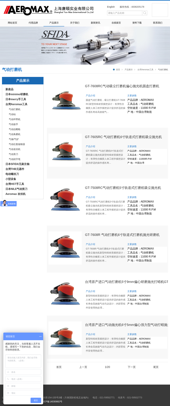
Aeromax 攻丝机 (15, 194)
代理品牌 (33, 22)
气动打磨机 (14, 109)
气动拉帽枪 (14, 129)
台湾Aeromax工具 (145, 69)
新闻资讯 (95, 22)
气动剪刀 (13, 154)
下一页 (132, 367)
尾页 (156, 367)
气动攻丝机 (14, 149)
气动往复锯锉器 (17, 144)
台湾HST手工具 (14, 184)
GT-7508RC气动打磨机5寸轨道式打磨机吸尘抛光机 (123, 188)
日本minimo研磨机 (16, 94)
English (111, 6)
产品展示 (54, 22)
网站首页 (12, 22)
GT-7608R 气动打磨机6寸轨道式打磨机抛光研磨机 (122, 235)
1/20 (107, 367)
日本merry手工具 (15, 99)
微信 (160, 10)
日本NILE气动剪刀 (16, 189)
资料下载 (137, 22)
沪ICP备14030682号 (51, 401)
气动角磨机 (14, 134)
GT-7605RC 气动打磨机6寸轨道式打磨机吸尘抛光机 (123, 137)
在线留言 (116, 22)
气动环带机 (14, 119)
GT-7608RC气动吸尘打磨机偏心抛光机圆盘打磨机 (122, 86)
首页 (118, 69)
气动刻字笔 (14, 159)
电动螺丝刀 (12, 174)
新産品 (9, 89)
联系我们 (157, 22)
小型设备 (10, 179)
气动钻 (12, 114)
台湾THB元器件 (14, 169)
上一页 (83, 367)
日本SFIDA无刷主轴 (17, 164)
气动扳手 (13, 124)
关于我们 (74, 22)
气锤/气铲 (14, 139)
